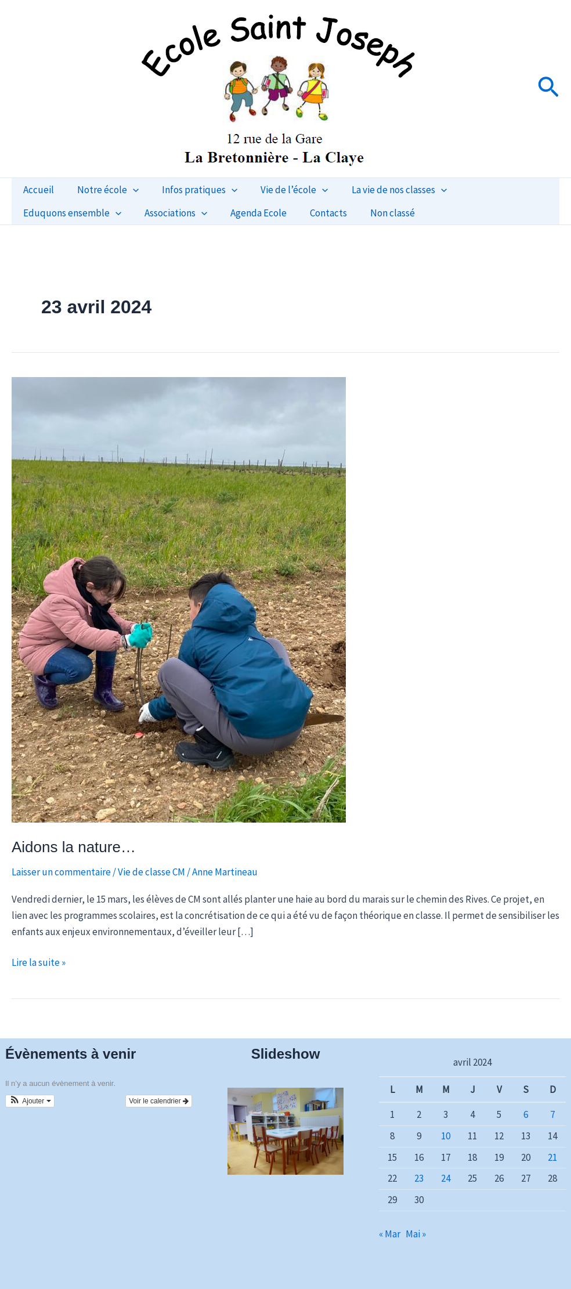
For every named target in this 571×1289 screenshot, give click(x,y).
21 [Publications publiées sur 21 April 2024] (552, 1157)
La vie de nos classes (383, 189)
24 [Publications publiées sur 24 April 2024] (445, 1178)
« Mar (389, 1234)
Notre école (102, 189)
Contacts (198, 213)
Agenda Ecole (132, 213)
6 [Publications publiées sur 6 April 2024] (525, 1114)
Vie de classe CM (151, 872)
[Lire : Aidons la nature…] (179, 598)
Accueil (36, 189)
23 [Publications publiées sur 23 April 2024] (419, 1178)
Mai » (416, 1234)
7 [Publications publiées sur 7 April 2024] (552, 1114)
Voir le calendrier (159, 1101)
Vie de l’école (282, 189)
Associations (52, 213)
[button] (548, 88)
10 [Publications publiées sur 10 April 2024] (445, 1135)
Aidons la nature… (74, 847)
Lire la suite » (39, 961)
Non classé (259, 213)
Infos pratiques (191, 189)
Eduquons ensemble (500, 189)
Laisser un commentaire (61, 872)
